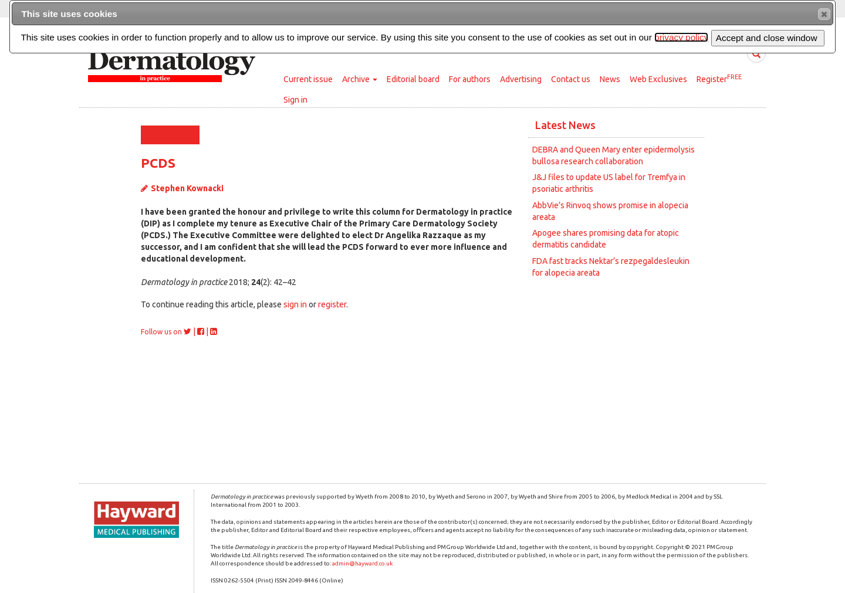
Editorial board (413, 79)
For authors (470, 79)
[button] (824, 14)
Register (719, 78)
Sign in (295, 99)
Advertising (521, 79)
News (610, 79)
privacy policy (681, 37)
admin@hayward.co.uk (362, 563)
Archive (359, 79)
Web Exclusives (658, 79)
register (332, 304)
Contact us (570, 79)
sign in (295, 304)
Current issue (308, 79)
